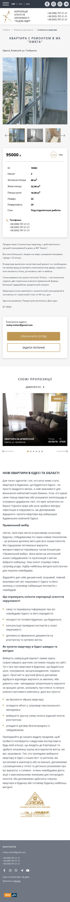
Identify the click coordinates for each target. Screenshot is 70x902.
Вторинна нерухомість (23, 30)
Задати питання (33, 347)
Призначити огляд (34, 336)
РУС (20, 4)
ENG (28, 4)
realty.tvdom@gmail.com (19, 325)
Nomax (17, 881)
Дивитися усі (33, 387)
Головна (6, 30)
